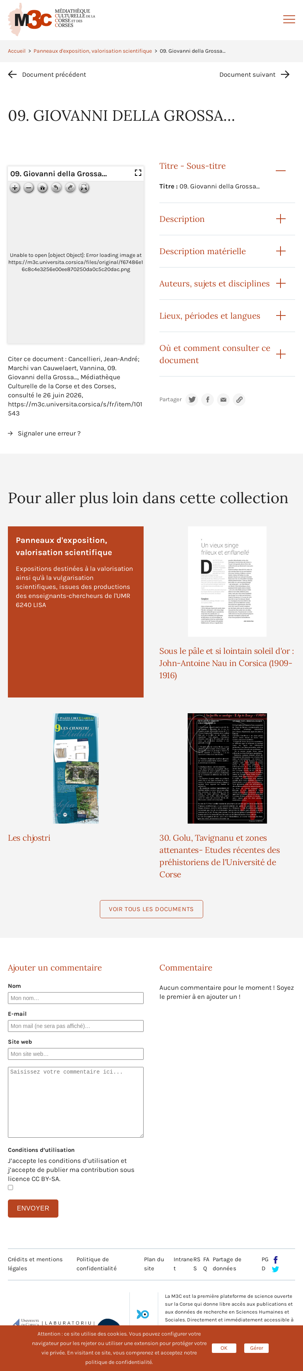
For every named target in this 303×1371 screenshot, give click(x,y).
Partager (170, 399)
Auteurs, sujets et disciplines (214, 283)
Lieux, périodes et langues (209, 315)
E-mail (17, 1013)
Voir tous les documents (151, 909)
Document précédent (54, 74)
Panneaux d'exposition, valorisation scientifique (93, 51)
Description (182, 219)
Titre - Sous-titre (192, 166)
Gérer (256, 1348)
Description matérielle (202, 251)
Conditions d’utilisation (41, 1149)
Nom (14, 985)
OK (224, 1348)
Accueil (17, 51)
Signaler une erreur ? (49, 433)
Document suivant (247, 74)
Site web (20, 1041)
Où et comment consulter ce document (214, 354)
